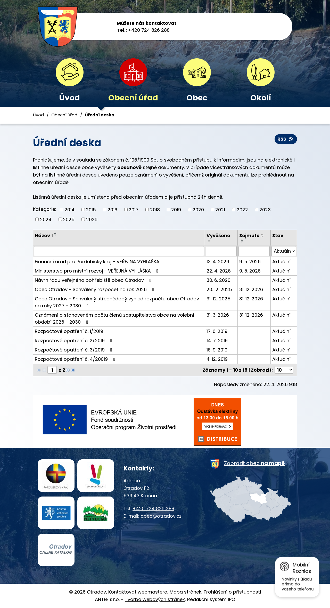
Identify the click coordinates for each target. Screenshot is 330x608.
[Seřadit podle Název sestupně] (56, 235)
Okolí (260, 97)
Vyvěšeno (218, 235)
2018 (155, 209)
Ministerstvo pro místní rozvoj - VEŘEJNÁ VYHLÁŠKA (97, 271)
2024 (46, 219)
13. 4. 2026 (218, 261)
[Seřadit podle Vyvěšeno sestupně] (209, 242)
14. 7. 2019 (217, 340)
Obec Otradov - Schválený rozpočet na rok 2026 (95, 289)
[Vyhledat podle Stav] (283, 251)
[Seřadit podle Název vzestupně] (56, 233)
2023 (265, 209)
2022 (242, 209)
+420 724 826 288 (149, 30)
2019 (176, 209)
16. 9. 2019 (217, 350)
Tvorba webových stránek (155, 599)
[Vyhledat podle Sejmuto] (254, 251)
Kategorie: (44, 209)
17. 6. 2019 (217, 331)
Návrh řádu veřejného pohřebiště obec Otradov (94, 280)
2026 (91, 219)
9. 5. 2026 (250, 261)
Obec (196, 97)
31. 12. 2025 (218, 298)
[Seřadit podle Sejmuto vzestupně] (242, 240)
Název (44, 235)
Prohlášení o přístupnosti (232, 592)
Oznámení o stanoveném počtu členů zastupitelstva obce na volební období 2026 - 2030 (114, 318)
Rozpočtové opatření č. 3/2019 (74, 350)
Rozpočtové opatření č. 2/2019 (74, 340)
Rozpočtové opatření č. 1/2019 (74, 331)
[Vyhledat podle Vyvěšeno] (221, 251)
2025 (69, 219)
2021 (220, 209)
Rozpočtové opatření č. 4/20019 (76, 359)
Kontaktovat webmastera (137, 592)
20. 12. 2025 (219, 289)
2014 (69, 209)
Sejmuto (251, 235)
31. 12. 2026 (251, 289)
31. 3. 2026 (218, 315)
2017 (133, 209)
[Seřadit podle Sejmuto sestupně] (242, 242)
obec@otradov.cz (161, 516)
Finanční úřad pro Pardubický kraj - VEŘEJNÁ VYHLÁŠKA (102, 261)
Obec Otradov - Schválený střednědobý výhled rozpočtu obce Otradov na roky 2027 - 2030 (117, 302)
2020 (198, 209)
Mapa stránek (185, 592)
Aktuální (281, 261)
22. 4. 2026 (219, 271)
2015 (91, 209)
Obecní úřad (133, 97)
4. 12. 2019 (217, 359)
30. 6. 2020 (218, 280)
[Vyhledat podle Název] (119, 251)
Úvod (69, 97)
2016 (112, 209)
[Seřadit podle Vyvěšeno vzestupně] (209, 240)
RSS (285, 139)
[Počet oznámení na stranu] (284, 370)
